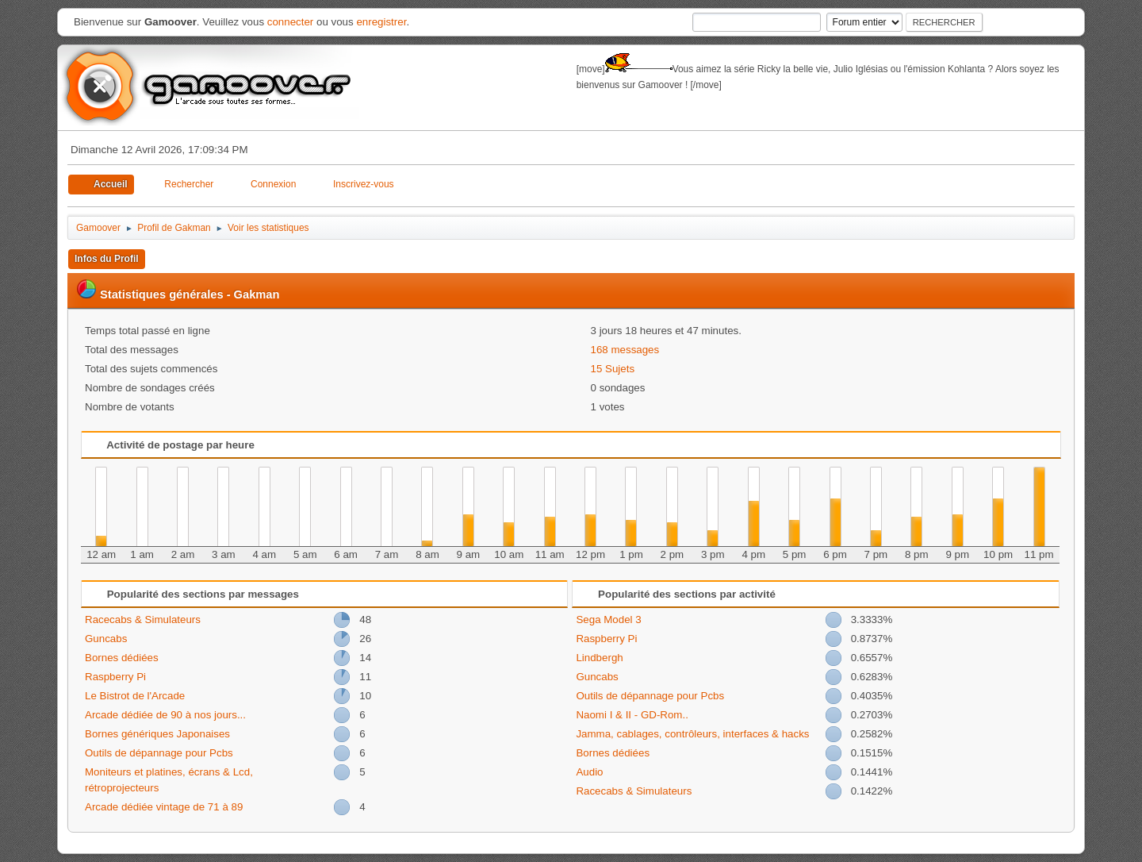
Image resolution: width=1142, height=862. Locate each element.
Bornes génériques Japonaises (157, 734)
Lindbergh (599, 658)
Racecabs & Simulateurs (143, 619)
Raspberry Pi (115, 677)
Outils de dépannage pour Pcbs (159, 753)
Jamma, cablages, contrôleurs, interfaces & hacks (692, 734)
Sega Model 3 (608, 619)
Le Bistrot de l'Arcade (135, 696)
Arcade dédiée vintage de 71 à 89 (164, 807)
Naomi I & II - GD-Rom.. (632, 715)
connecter (290, 22)
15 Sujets (613, 369)
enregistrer (381, 22)
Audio (589, 772)
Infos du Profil (107, 258)
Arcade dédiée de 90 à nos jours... (165, 715)
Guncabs (106, 639)
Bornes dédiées (122, 658)
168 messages (625, 350)
